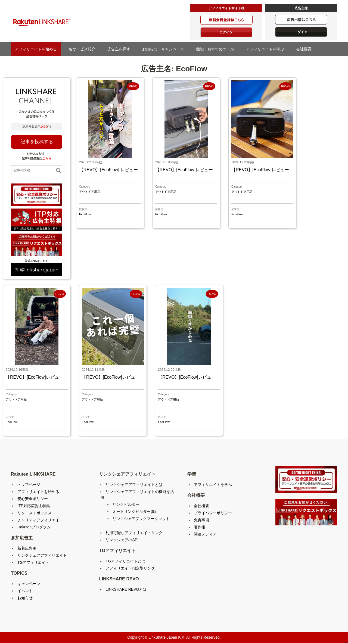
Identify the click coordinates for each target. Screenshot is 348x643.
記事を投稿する (37, 141)
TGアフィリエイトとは (125, 561)
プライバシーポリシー (213, 513)
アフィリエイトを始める (36, 49)
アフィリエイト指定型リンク (130, 568)
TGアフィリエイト (33, 562)
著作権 (199, 527)
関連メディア (205, 534)
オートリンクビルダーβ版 (135, 511)
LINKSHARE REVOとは (126, 589)
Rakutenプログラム (34, 527)
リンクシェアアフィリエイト (42, 555)
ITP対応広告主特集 (33, 506)
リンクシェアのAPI (121, 540)
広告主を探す (120, 49)
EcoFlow (85, 214)
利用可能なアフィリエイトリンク (134, 533)
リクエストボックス (34, 513)
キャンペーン (28, 583)
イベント (25, 591)
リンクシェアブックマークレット (141, 518)
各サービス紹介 (82, 49)
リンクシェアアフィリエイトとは (134, 484)
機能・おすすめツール (217, 49)
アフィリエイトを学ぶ (267, 49)
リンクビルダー (126, 504)
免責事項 (201, 520)
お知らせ (25, 598)
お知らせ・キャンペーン (165, 49)
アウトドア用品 (89, 191)
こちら (47, 158)
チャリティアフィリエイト (40, 520)
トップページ (28, 484)
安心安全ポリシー (32, 499)
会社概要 (305, 49)
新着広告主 (26, 548)
